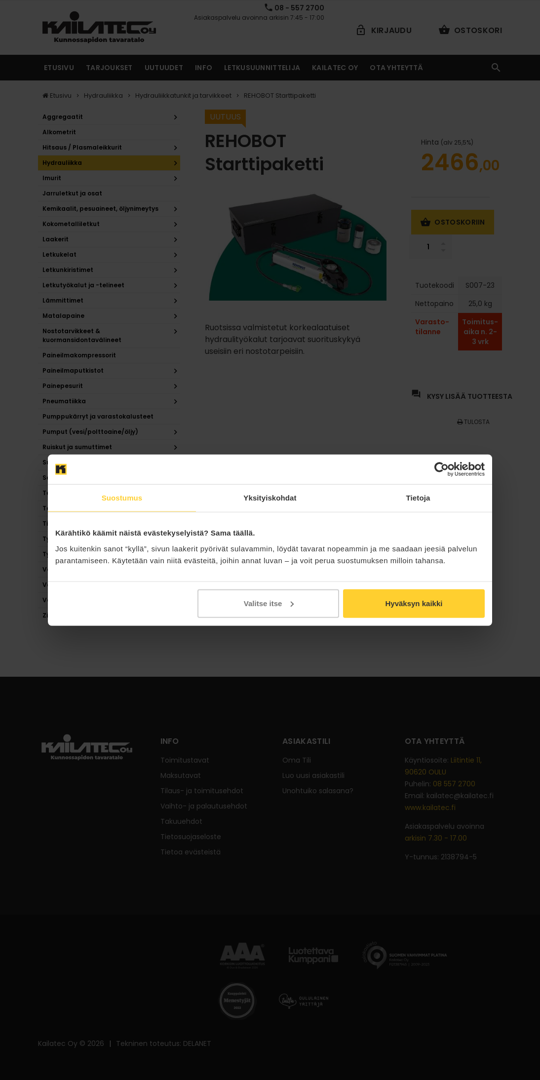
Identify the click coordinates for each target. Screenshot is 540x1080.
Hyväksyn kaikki (413, 603)
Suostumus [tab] (122, 498)
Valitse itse (269, 603)
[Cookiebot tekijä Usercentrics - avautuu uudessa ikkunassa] (441, 469)
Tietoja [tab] (418, 498)
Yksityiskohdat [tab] (269, 498)
